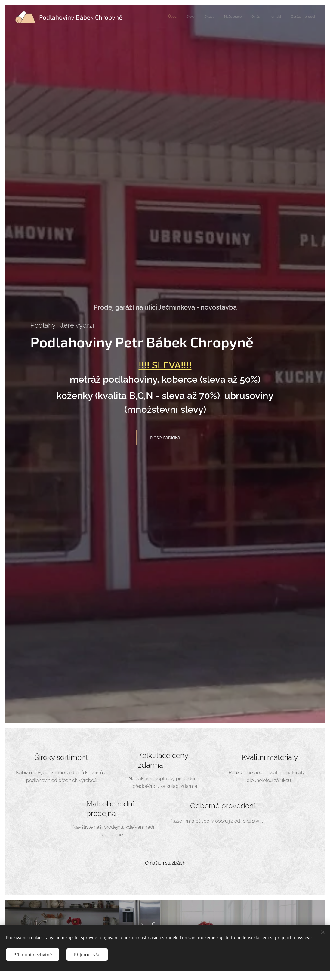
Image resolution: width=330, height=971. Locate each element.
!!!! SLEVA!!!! (165, 365)
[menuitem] (258, 17)
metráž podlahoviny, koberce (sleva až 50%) (165, 379)
